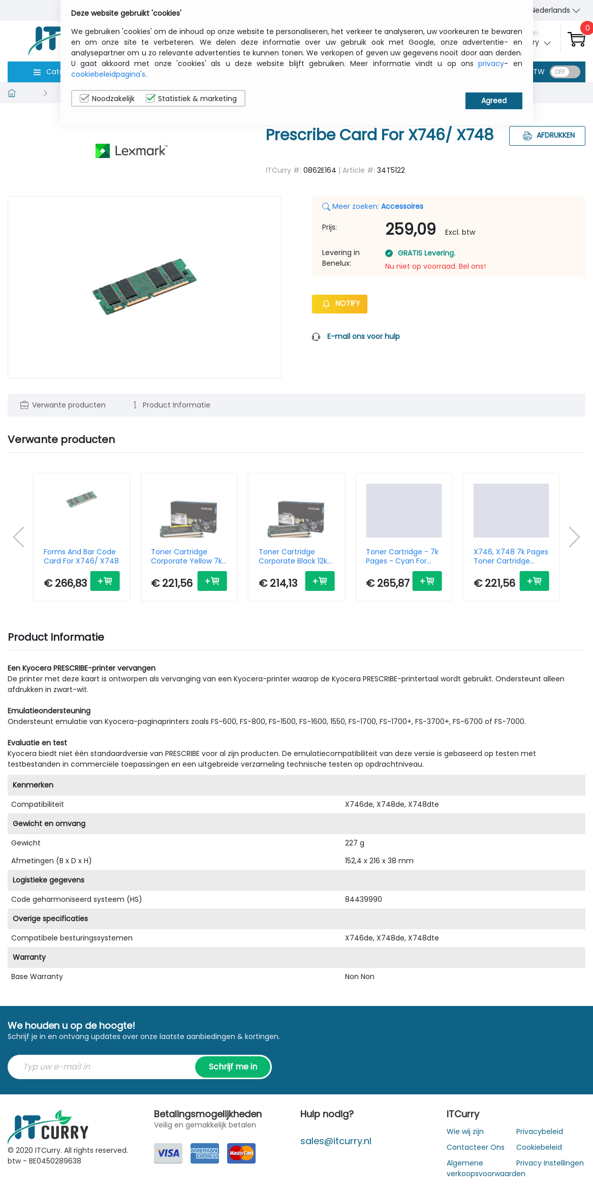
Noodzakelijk (107, 98)
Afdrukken (547, 135)
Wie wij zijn (465, 1131)
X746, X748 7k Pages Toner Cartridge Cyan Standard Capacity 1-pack (511, 556)
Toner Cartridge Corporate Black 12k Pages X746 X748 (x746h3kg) (293, 556)
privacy (491, 63)
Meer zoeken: (372, 206)
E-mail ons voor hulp (363, 336)
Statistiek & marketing (191, 98)
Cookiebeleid (539, 1147)
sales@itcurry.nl (335, 1141)
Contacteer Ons (476, 1147)
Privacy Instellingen (550, 1163)
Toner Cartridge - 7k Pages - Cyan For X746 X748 (402, 556)
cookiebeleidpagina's (108, 74)
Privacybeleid (539, 1131)
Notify (339, 303)
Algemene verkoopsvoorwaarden (486, 1168)
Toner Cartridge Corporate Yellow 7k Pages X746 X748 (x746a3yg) (186, 556)
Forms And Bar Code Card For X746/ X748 (81, 556)
